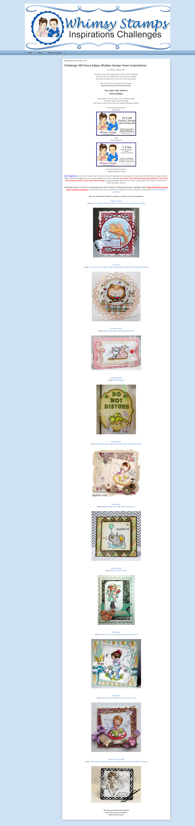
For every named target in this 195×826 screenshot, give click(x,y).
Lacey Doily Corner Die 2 (125, 331)
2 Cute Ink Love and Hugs (97, 267)
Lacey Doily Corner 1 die (127, 698)
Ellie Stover (116, 632)
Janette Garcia (116, 568)
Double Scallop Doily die (116, 267)
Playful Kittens (108, 331)
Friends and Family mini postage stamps (127, 444)
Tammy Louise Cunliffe (116, 759)
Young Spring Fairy (102, 444)
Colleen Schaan (116, 201)
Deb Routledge (116, 378)
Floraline (102, 634)
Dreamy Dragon (97, 203)
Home (30, 53)
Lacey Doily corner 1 (128, 507)
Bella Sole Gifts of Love (118, 570)
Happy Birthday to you (109, 507)
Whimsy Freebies (55, 53)
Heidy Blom (116, 696)
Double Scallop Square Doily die (135, 761)
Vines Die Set (111, 634)
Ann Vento (116, 265)
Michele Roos (116, 442)
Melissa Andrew (116, 329)
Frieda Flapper (95, 761)
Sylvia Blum (116, 504)
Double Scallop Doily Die (113, 203)
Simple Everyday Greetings (135, 203)
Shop (40, 53)
